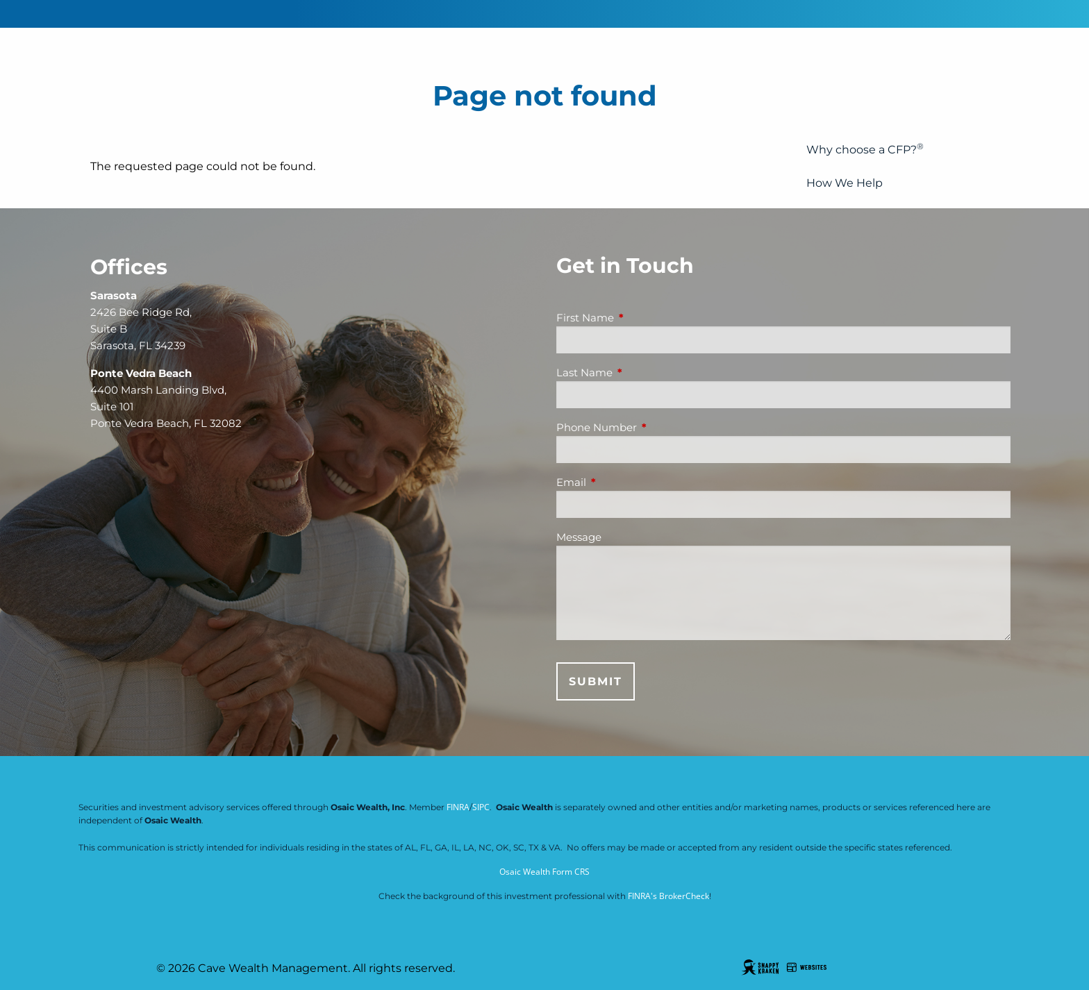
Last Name (638, 372)
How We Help (844, 183)
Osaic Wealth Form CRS (544, 872)
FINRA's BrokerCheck (668, 896)
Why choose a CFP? (865, 148)
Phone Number (650, 427)
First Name (639, 317)
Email (625, 482)
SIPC (481, 807)
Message (578, 537)
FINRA (458, 807)
